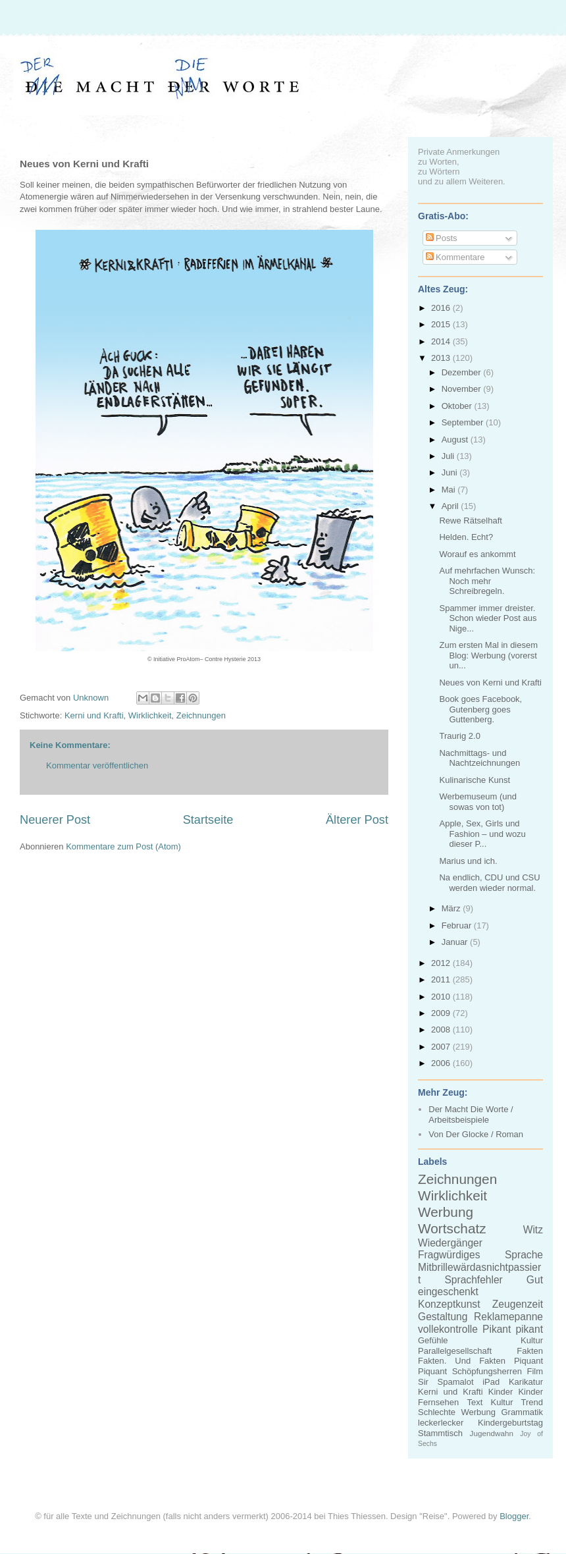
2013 (442, 358)
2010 (442, 997)
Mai (450, 490)
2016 (442, 308)
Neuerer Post (55, 819)
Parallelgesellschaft (455, 1351)
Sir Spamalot (446, 1382)
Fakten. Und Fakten (461, 1361)
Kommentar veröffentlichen (97, 765)
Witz (533, 1229)
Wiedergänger (450, 1242)
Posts (441, 238)
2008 (442, 1029)
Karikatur (526, 1382)
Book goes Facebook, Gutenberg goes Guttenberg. (480, 709)
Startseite (208, 819)
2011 (442, 979)
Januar (456, 942)
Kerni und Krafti (94, 715)
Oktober (458, 406)
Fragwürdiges (449, 1254)
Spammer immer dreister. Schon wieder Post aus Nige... (487, 618)
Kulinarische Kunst (474, 780)
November (463, 389)
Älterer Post (357, 819)
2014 (442, 341)
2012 (442, 963)
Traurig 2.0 (459, 736)
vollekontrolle (448, 1329)
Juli (449, 456)
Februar (458, 925)
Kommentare (455, 257)
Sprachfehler (473, 1279)
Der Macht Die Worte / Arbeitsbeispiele (470, 1114)
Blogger (514, 1516)
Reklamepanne (508, 1316)
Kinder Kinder (515, 1392)
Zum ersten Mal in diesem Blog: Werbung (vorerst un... (488, 655)
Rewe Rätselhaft (470, 520)
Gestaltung (442, 1316)
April (451, 506)
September (464, 422)
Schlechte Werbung (457, 1412)
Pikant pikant (512, 1329)
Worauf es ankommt (477, 554)
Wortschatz (452, 1228)
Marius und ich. (468, 861)
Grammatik (522, 1412)
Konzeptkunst (449, 1304)
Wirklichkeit (150, 715)
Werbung (445, 1211)
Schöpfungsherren (487, 1371)
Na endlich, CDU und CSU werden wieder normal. (489, 882)
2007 (442, 1047)
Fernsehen (438, 1402)
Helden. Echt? (466, 537)
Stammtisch (440, 1433)
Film (535, 1371)
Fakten (530, 1351)
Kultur (532, 1340)
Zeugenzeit (517, 1304)
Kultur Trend (517, 1402)
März (452, 908)
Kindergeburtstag (510, 1423)
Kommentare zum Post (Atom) (123, 846)
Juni (450, 472)
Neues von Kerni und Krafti (490, 682)
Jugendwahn (491, 1433)
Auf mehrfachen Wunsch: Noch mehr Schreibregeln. (487, 581)
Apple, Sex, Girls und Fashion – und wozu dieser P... (482, 833)
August (456, 439)
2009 (442, 1013)
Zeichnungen (201, 715)
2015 (442, 324)
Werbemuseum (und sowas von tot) (478, 801)
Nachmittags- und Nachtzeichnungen (479, 758)
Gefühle (433, 1340)
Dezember (463, 372)
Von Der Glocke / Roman (475, 1134)
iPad (491, 1382)
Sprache (524, 1254)
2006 (442, 1063)
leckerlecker (440, 1423)
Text (474, 1402)
